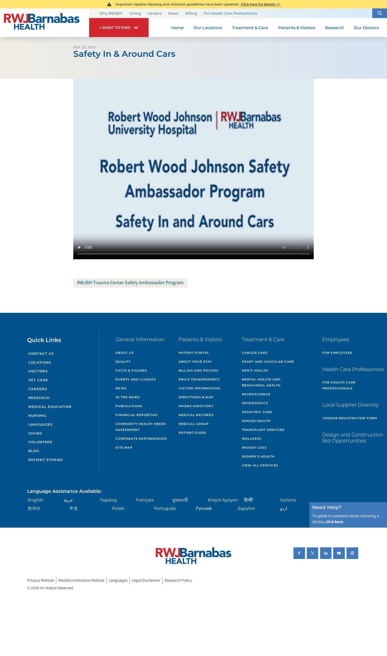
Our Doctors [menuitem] (366, 27)
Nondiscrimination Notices (81, 580)
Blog (33, 451)
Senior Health (256, 421)
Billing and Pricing (199, 370)
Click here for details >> (260, 4)
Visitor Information (199, 388)
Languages (40, 424)
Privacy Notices (40, 580)
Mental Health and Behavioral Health (261, 382)
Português (165, 508)
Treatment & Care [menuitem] (250, 27)
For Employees (337, 353)
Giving (135, 13)
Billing (191, 13)
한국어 (34, 508)
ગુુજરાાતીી (180, 499)
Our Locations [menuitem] (208, 27)
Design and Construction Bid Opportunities (352, 438)
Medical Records (196, 415)
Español (246, 508)
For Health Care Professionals (230, 13)
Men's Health (255, 370)
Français (145, 499)
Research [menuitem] (334, 27)
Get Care (38, 380)
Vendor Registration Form (349, 418)
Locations (39, 362)
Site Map (124, 447)
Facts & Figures (131, 370)
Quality (123, 361)
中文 (74, 508)
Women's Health (258, 456)
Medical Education (50, 407)
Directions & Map (196, 397)
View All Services (260, 465)
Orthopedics (255, 403)
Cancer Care (255, 353)
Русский (204, 508)
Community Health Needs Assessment (141, 427)
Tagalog (108, 499)
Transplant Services (263, 430)
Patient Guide (192, 433)
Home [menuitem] (177, 27)
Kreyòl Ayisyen (223, 499)
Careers (154, 13)
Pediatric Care (257, 412)
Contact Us (41, 354)
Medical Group (194, 424)
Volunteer (40, 442)
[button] (379, 13)
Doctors (38, 371)
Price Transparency (199, 379)
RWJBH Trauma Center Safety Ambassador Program (130, 282)
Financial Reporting (137, 415)
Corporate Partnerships (141, 438)
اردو (283, 508)
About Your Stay (195, 361)
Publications (129, 406)
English (36, 499)
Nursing (37, 415)
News (173, 13)
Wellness (252, 438)
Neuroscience (256, 394)
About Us (125, 353)
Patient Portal (194, 353)
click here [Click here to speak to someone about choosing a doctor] (334, 522)
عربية (68, 499)
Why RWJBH (110, 13)
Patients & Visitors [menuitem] (296, 27)
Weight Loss (254, 447)
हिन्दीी (248, 499)
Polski (118, 508)
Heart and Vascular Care (268, 361)
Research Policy (178, 580)
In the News (128, 397)
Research (39, 398)
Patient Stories (45, 460)
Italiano (288, 499)
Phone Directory (196, 406)
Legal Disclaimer (146, 580)
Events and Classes (136, 379)
